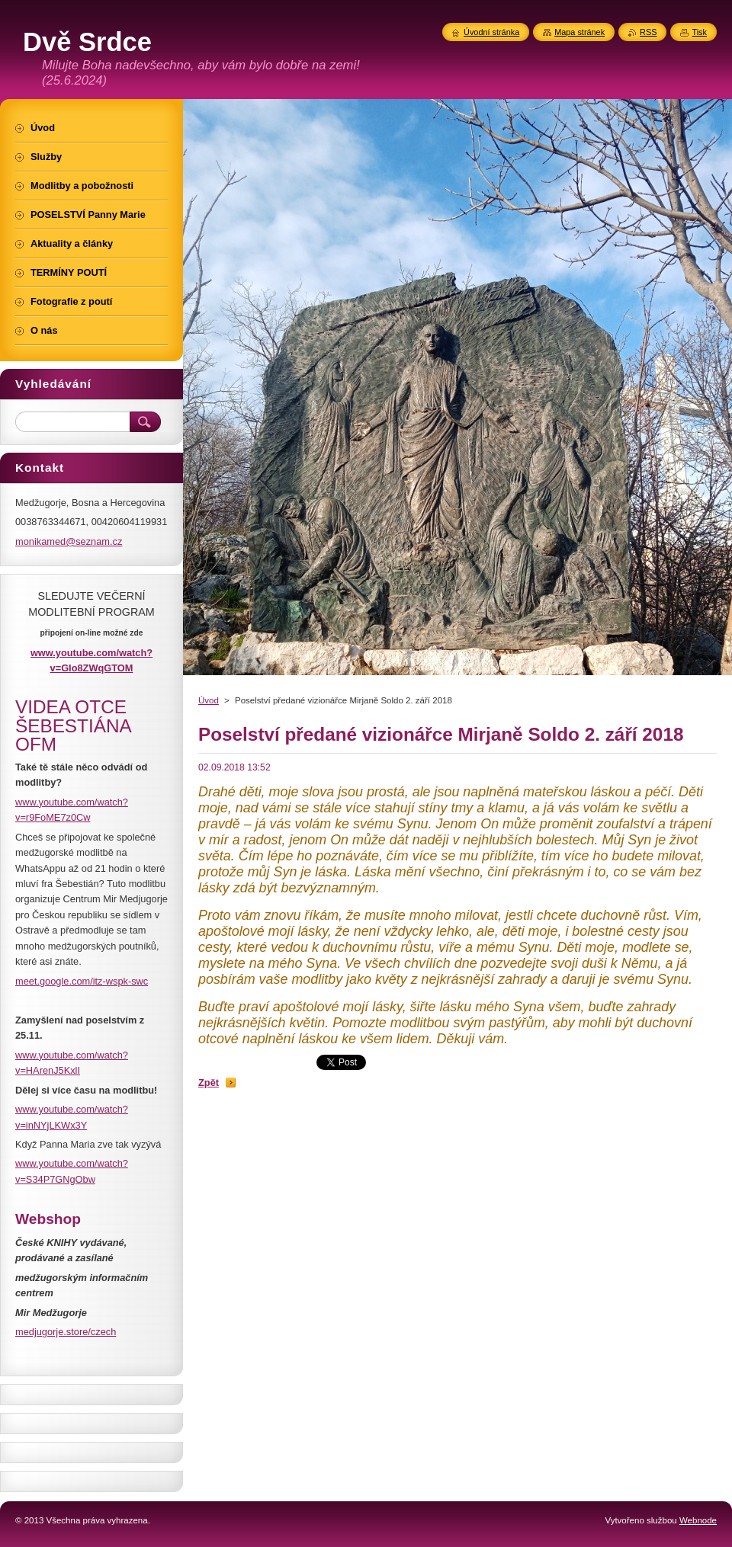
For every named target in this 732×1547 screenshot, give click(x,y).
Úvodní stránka (491, 32)
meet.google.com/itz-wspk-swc (81, 981)
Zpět (208, 1082)
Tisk (699, 32)
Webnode (698, 1520)
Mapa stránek (579, 32)
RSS (648, 32)
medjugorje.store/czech (65, 1331)
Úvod (208, 700)
